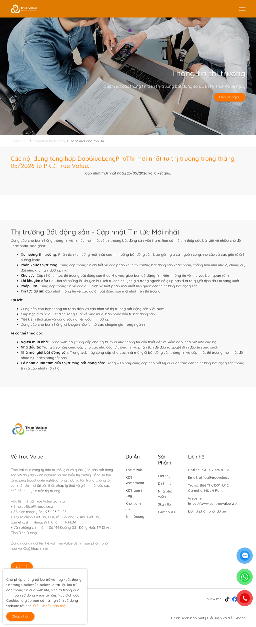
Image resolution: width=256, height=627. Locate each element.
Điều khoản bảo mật (49, 606)
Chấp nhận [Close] (20, 616)
